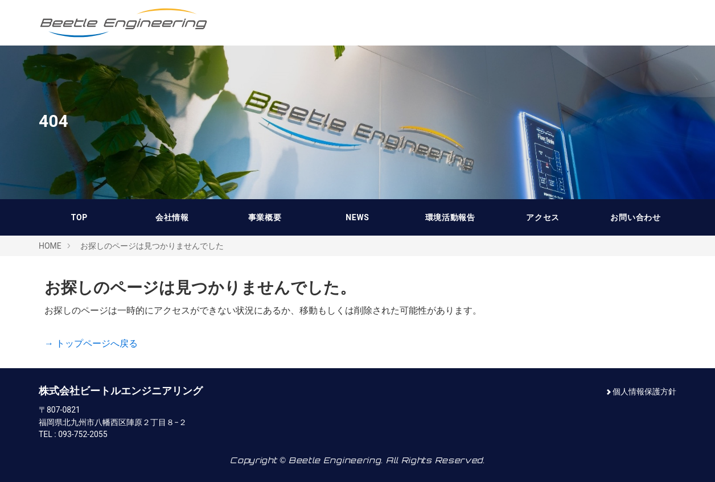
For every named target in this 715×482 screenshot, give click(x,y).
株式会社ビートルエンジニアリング (124, 22)
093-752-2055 (82, 434)
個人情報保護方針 (644, 391)
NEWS (357, 217)
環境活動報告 (450, 217)
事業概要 (265, 217)
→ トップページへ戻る (91, 343)
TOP (79, 217)
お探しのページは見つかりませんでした (152, 245)
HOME (50, 245)
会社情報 (172, 217)
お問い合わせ (635, 217)
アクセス (543, 217)
